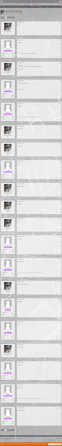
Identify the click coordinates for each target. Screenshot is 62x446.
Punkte (3, 54)
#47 (60, 143)
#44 (60, 80)
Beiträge (3, 55)
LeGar (29, 53)
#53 (60, 259)
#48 (60, 161)
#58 (60, 362)
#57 (60, 344)
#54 (60, 281)
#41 (60, 22)
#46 (60, 126)
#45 (60, 103)
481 (12, 17)
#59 (60, 385)
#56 (60, 322)
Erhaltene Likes (4, 53)
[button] (2, 1)
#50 (60, 201)
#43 (60, 62)
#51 (60, 218)
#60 (60, 407)
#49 (60, 183)
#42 (60, 40)
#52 (60, 236)
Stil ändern (60, 438)
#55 (60, 299)
